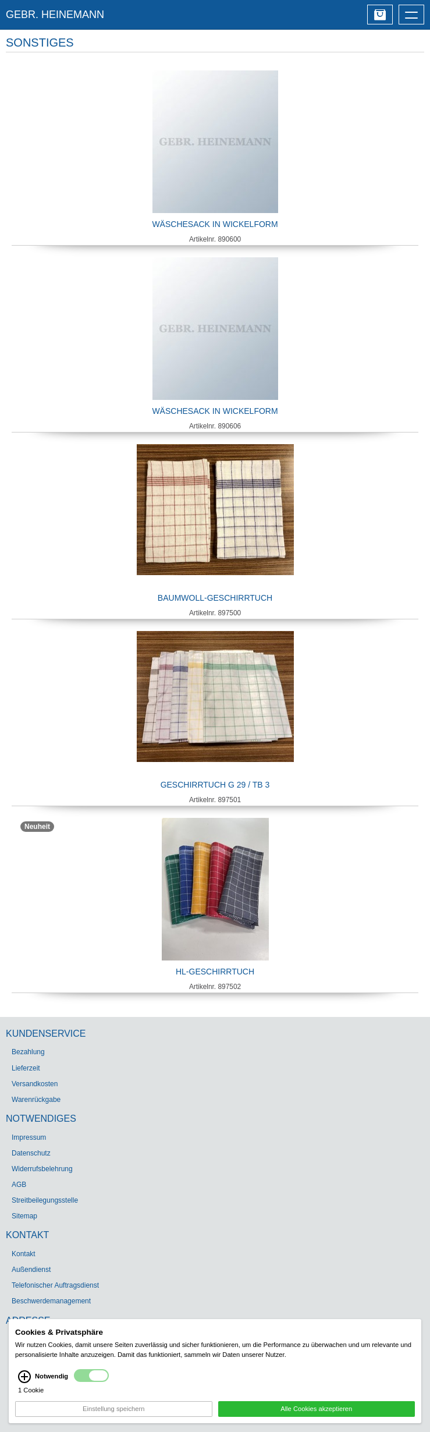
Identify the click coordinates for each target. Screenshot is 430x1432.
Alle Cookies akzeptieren (316, 1409)
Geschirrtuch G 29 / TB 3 (215, 784)
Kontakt (23, 1254)
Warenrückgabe (36, 1100)
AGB (19, 1185)
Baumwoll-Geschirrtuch (215, 597)
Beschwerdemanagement (51, 1301)
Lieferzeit (26, 1068)
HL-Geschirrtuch (215, 971)
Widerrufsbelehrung (42, 1169)
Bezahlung (28, 1052)
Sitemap (24, 1216)
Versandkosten (35, 1084)
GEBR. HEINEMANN (55, 14)
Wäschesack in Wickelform (215, 224)
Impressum (29, 1137)
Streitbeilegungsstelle (45, 1200)
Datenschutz (31, 1153)
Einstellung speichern (113, 1409)
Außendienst (31, 1270)
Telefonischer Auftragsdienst (55, 1285)
